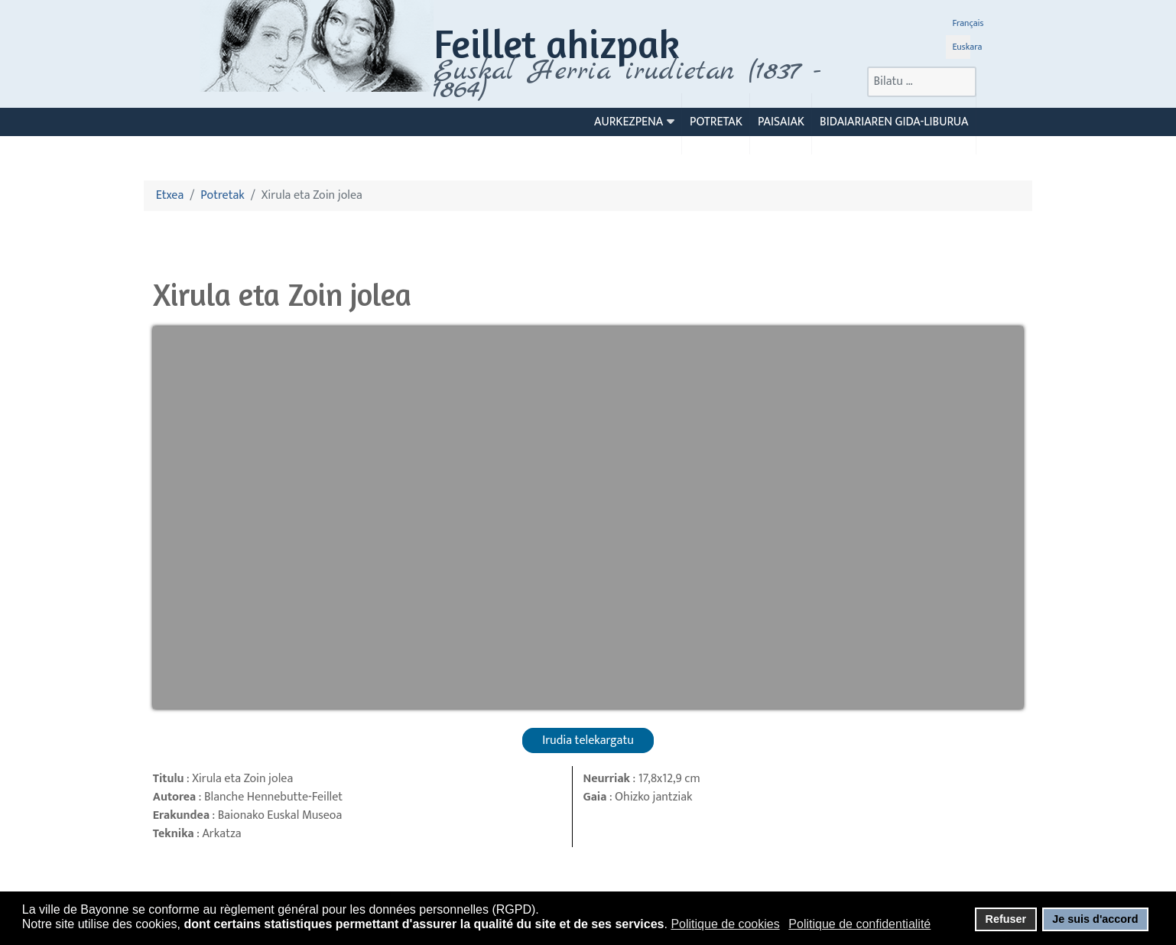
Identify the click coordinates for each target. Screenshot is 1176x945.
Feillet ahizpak (557, 43)
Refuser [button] (1005, 919)
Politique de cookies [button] (725, 923)
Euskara (967, 46)
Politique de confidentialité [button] (859, 923)
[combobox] (921, 82)
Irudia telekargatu (588, 740)
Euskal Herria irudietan (627, 80)
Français (967, 23)
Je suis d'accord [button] (1095, 919)
